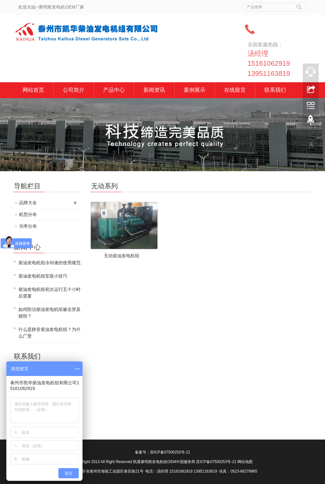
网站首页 (33, 90)
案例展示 (194, 90)
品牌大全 (28, 202)
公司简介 (73, 90)
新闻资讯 (154, 90)
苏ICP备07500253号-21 (170, 452)
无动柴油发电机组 (121, 255)
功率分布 (28, 226)
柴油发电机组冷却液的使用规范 (49, 262)
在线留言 (235, 90)
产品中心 (114, 90)
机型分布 (28, 214)
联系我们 (275, 90)
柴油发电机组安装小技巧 (42, 276)
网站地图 (245, 462)
